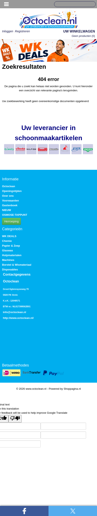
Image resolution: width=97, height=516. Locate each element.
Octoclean (8, 186)
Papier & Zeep (11, 245)
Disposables (10, 269)
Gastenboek (9, 205)
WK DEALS (9, 236)
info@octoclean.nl (14, 312)
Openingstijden (12, 191)
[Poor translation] (15, 419)
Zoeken (91, 4)
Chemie (7, 240)
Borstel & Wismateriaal (16, 264)
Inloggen (7, 31)
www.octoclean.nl (21, 317)
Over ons (8, 195)
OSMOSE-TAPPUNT (14, 214)
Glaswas (7, 250)
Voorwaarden (10, 200)
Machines (8, 260)
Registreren (22, 31)
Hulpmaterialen (11, 255)
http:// (6, 317)
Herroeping (11, 221)
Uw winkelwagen (79, 31)
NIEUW (6, 210)
